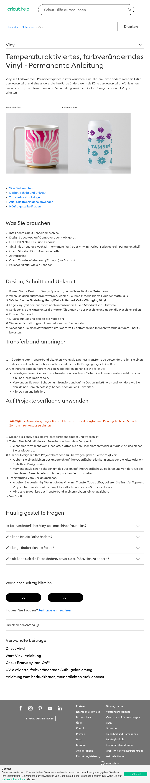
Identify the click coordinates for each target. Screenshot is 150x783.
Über (79, 722)
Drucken (131, 26)
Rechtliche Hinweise (88, 711)
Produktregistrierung (88, 756)
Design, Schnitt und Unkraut (27, 192)
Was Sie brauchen (21, 188)
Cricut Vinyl (15, 648)
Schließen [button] (135, 774)
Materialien (28, 27)
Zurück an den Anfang (22, 625)
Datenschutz (83, 717)
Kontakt (81, 728)
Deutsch (108, 763)
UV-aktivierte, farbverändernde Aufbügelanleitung (49, 669)
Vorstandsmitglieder (118, 711)
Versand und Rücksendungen (123, 717)
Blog (79, 739)
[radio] (23, 597)
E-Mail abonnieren (40, 718)
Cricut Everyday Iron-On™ (28, 662)
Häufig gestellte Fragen (25, 206)
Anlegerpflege (84, 750)
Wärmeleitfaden (115, 756)
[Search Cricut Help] (86, 9)
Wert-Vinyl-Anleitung (23, 655)
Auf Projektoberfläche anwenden (31, 202)
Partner (80, 706)
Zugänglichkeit (115, 739)
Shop (109, 722)
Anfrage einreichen (55, 610)
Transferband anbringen (25, 197)
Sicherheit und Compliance (122, 734)
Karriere (81, 745)
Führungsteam (114, 706)
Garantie (111, 728)
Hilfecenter (12, 27)
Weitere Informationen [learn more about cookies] (14, 779)
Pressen (80, 734)
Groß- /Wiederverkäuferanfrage (124, 750)
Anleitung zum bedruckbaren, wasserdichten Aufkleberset (55, 676)
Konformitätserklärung (119, 745)
